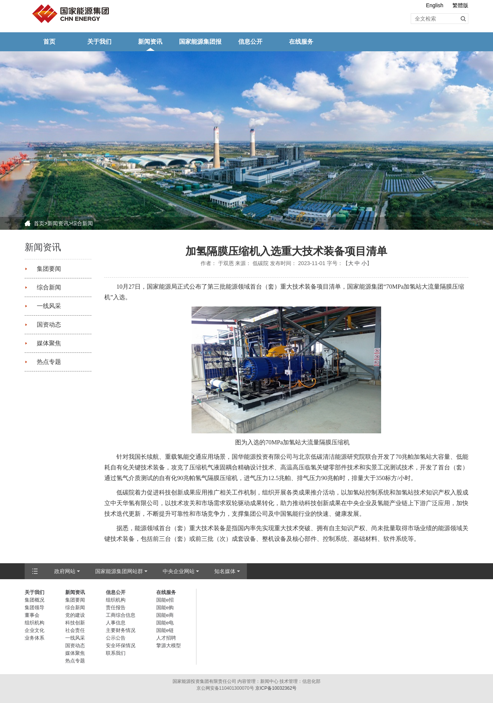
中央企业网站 (179, 571)
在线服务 (301, 41)
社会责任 (75, 630)
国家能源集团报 (200, 41)
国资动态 (49, 324)
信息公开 (250, 41)
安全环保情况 (120, 645)
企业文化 (34, 630)
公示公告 (116, 638)
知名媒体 (225, 571)
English (434, 5)
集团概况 (34, 600)
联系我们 (116, 653)
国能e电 (165, 623)
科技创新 (75, 623)
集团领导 (34, 607)
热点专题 (49, 362)
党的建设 (75, 615)
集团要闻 (49, 268)
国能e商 (165, 615)
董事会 (32, 615)
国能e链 (165, 630)
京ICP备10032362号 (276, 688)
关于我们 (99, 41)
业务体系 (34, 638)
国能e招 (165, 600)
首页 (49, 41)
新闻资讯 (150, 41)
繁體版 (460, 5)
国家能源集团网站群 (119, 571)
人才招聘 (166, 638)
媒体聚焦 (49, 343)
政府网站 (64, 571)
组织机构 (34, 623)
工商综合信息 (120, 615)
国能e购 (165, 607)
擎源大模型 (168, 645)
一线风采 (49, 306)
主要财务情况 (120, 630)
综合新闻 (82, 223)
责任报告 (116, 607)
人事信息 (116, 623)
